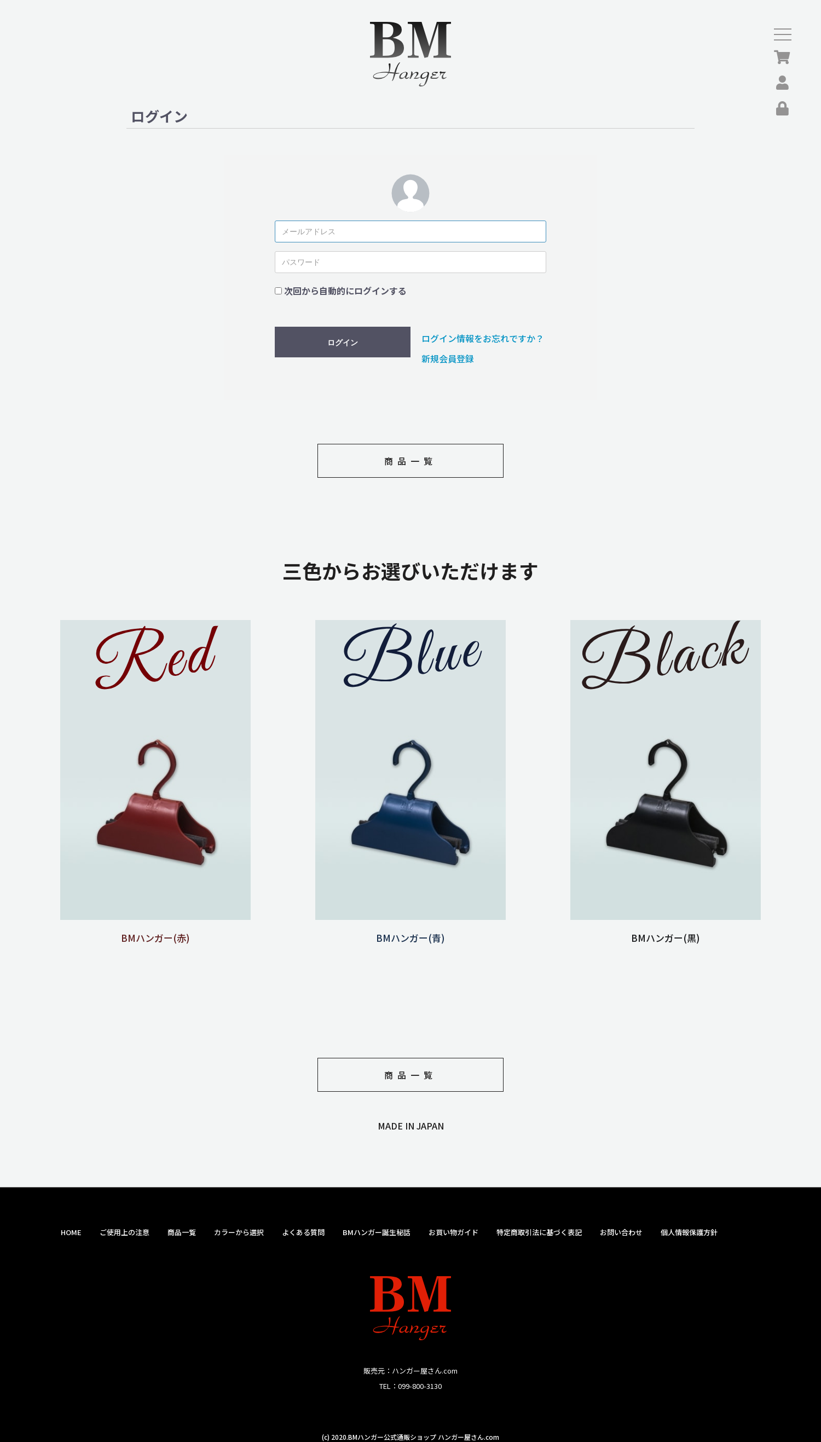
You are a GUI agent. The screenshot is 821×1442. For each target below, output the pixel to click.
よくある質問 (303, 1232)
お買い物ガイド (453, 1232)
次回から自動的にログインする (345, 290)
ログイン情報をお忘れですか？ (482, 338)
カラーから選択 (239, 1232)
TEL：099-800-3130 (410, 1386)
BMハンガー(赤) (155, 931)
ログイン (342, 342)
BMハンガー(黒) (665, 931)
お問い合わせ (621, 1232)
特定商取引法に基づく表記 (539, 1232)
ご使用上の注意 (124, 1232)
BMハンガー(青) (410, 931)
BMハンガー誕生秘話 (376, 1232)
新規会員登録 (447, 358)
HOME (71, 1232)
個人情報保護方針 (689, 1232)
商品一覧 (410, 460)
